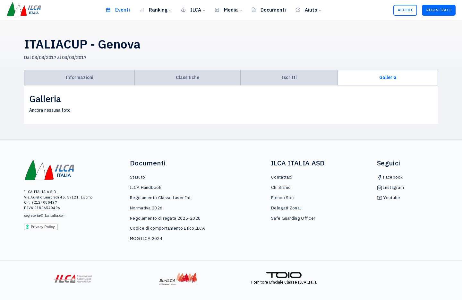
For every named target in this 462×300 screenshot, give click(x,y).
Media (226, 9)
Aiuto (306, 9)
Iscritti (289, 77)
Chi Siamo (281, 187)
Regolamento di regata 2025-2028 (165, 218)
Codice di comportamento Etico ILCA (167, 228)
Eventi (118, 9)
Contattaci (281, 177)
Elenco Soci (283, 197)
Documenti (268, 9)
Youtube (388, 197)
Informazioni (79, 77)
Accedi (405, 10)
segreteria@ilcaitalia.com (45, 215)
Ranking (153, 9)
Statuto (137, 177)
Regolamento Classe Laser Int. (161, 197)
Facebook (390, 177)
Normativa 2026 (146, 208)
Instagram (390, 187)
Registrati (438, 10)
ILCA (191, 9)
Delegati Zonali (286, 208)
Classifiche (187, 77)
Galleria (388, 77)
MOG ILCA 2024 (146, 238)
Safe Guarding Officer (293, 218)
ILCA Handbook (145, 187)
